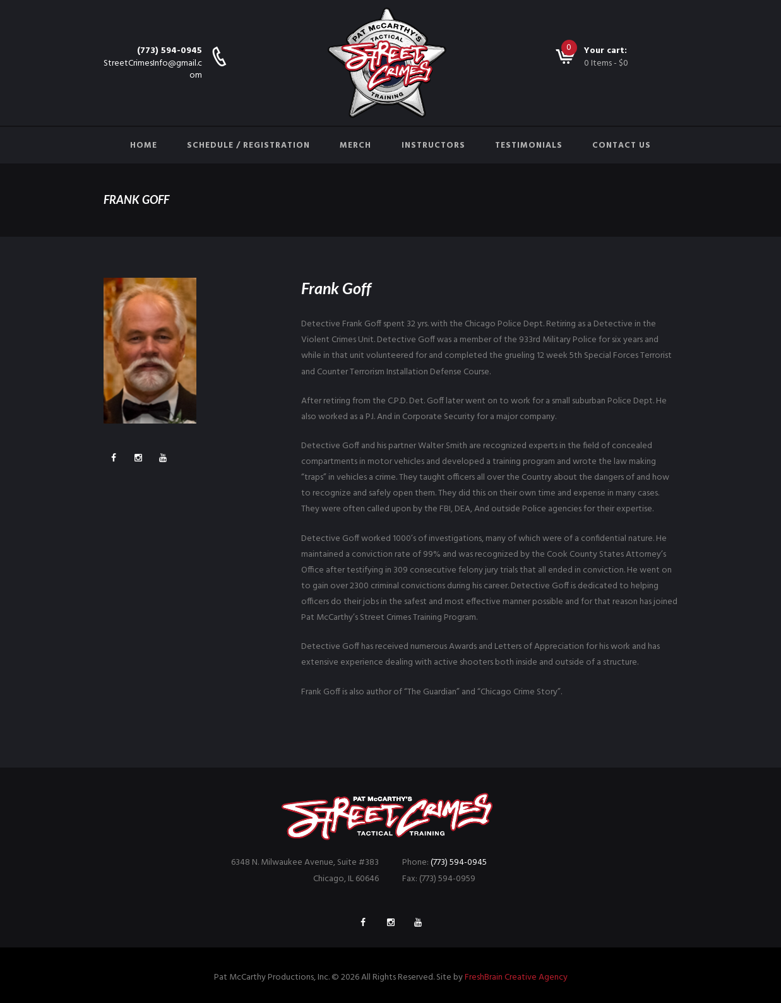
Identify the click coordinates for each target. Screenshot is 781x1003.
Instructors (433, 145)
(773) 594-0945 (169, 51)
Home (143, 145)
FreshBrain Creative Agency (516, 977)
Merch (355, 145)
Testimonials (529, 145)
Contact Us (621, 145)
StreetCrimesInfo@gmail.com (153, 69)
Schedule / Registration (248, 145)
